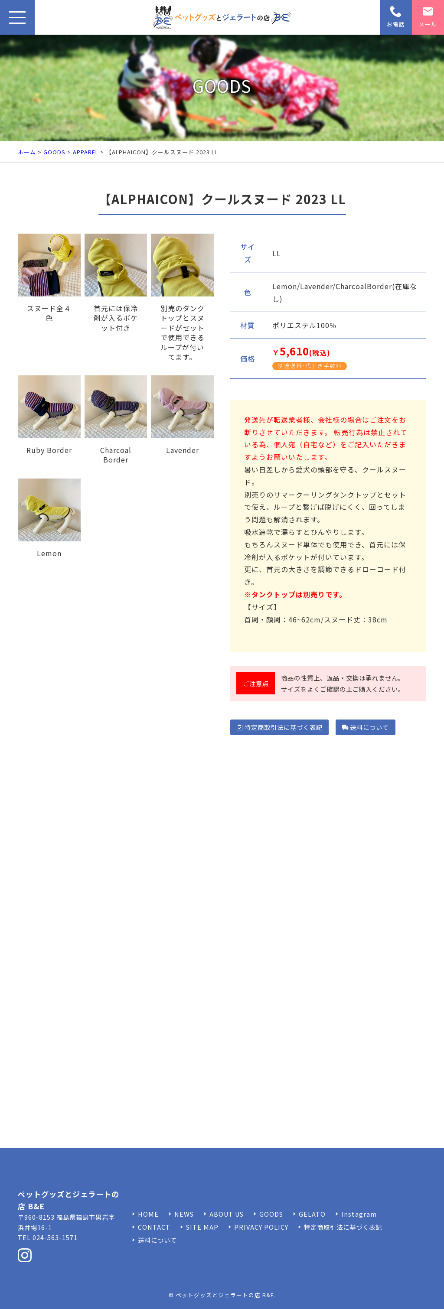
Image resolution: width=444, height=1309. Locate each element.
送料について (365, 727)
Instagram (359, 1213)
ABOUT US (226, 1213)
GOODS (54, 152)
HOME (148, 1213)
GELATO (312, 1213)
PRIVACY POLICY (261, 1226)
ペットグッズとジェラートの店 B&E (225, 1295)
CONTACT (154, 1226)
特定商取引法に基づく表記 (279, 727)
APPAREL (85, 152)
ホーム (27, 152)
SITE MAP (202, 1226)
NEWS (184, 1213)
